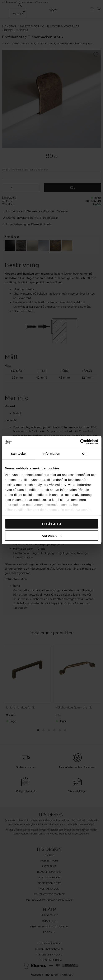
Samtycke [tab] (18, 453)
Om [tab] (84, 453)
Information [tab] (51, 453)
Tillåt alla (51, 524)
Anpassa (52, 535)
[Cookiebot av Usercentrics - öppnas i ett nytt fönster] (80, 442)
